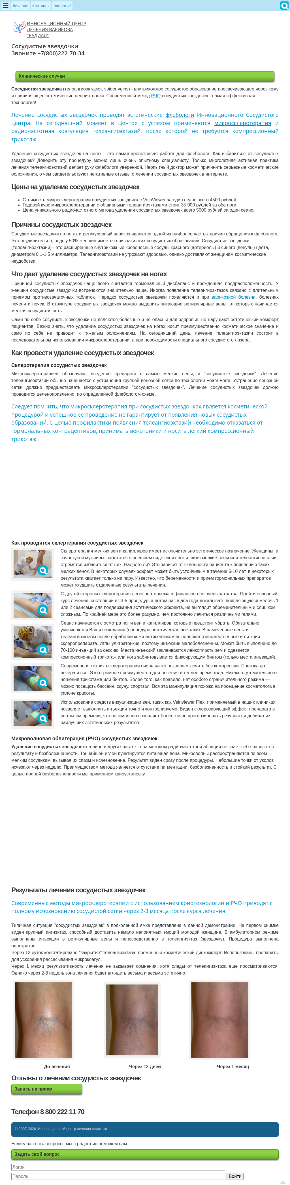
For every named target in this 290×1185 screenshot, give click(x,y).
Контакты (40, 5)
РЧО (156, 95)
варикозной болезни (234, 297)
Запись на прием (33, 1089)
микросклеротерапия (242, 123)
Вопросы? (62, 5)
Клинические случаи (42, 76)
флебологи (179, 115)
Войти (235, 1176)
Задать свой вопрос (37, 1154)
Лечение (20, 5)
